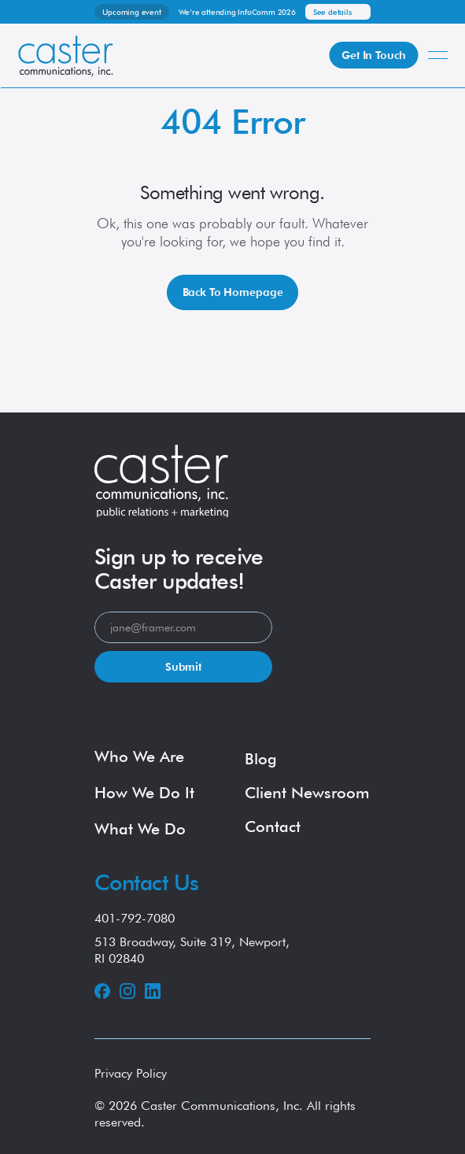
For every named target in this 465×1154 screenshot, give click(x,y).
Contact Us (146, 882)
